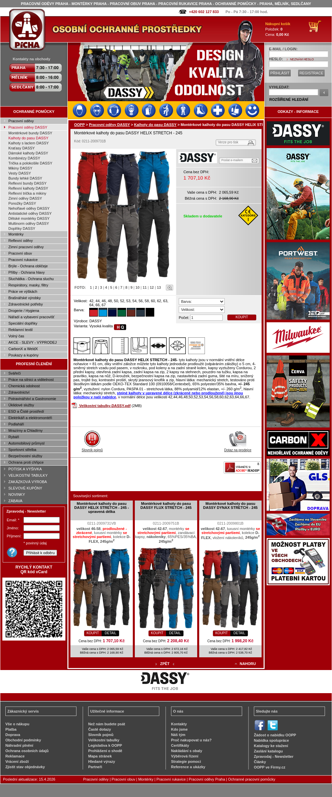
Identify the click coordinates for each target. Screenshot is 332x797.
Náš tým (178, 735)
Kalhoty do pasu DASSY (28, 138)
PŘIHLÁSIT (279, 73)
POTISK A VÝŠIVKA (25, 469)
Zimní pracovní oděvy (26, 247)
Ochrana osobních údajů (27, 751)
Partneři (95, 767)
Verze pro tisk (228, 142)
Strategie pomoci (186, 761)
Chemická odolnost (24, 386)
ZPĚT (164, 664)
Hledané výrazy (101, 761)
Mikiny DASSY (20, 168)
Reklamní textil (20, 330)
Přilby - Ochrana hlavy (26, 272)
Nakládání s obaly (186, 751)
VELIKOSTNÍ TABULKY (28, 475)
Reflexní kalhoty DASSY (28, 188)
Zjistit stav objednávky (25, 767)
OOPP (79, 125)
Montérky (15, 234)
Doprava (12, 735)
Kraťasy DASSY (21, 148)
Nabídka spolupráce (271, 740)
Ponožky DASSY (22, 203)
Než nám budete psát (106, 724)
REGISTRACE (311, 73)
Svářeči (14, 373)
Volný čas (16, 336)
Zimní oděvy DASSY (25, 198)
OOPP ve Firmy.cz (269, 767)
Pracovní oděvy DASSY (27, 127)
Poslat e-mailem (232, 160)
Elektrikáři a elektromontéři (30, 418)
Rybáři (13, 437)
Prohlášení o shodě (105, 751)
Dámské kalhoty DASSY (28, 153)
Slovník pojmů (92, 448)
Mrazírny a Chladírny (25, 430)
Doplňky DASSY (21, 228)
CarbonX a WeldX (23, 349)
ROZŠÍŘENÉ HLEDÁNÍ (288, 99)
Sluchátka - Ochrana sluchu (31, 279)
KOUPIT (241, 317)
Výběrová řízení (184, 756)
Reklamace (15, 756)
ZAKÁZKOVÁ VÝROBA (27, 482)
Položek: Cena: (277, 29)
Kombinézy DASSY (24, 158)
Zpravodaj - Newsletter (273, 756)
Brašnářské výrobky (24, 298)
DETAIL (110, 633)
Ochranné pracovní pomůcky (251, 779)
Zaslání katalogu (268, 751)
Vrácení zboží (17, 761)
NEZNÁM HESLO (302, 59)
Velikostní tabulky (103, 740)
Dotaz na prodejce (237, 448)
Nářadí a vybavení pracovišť (31, 317)
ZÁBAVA (15, 501)
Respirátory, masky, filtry (28, 285)
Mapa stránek (100, 756)
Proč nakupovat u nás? (191, 740)
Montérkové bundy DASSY (30, 133)
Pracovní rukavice (23, 260)
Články (260, 762)
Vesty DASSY (19, 173)
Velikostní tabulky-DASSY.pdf (104, 406)
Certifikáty (180, 745)
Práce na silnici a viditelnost (31, 380)
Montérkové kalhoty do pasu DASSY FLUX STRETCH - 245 (166, 506)
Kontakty (179, 724)
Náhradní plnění (19, 745)
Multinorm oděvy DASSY (28, 223)
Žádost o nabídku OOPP (275, 735)
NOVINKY (16, 494)
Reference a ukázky (188, 767)
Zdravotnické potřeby (25, 304)
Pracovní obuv (20, 253)
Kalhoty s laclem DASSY (28, 143)
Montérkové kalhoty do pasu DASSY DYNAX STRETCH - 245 (230, 506)
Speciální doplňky (22, 323)
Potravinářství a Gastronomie (32, 399)
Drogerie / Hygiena (23, 311)
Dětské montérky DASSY (29, 218)
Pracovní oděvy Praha (207, 779)
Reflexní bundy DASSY (27, 183)
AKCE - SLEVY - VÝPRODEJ (32, 342)
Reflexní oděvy (20, 241)
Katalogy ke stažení (271, 746)
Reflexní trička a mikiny (27, 193)
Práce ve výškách (22, 291)
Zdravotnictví (19, 392)
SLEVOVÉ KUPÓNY (25, 488)
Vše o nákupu (17, 724)
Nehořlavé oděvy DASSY (29, 208)
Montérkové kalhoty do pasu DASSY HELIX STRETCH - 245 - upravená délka (101, 508)
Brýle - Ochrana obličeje (28, 266)
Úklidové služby (21, 405)
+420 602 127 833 (204, 12)
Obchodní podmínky (23, 740)
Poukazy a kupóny (23, 355)
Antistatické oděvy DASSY (30, 213)
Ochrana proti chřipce (26, 462)
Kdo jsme (179, 729)
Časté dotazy (99, 729)
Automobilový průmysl (26, 443)
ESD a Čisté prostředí (26, 411)
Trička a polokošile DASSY (30, 163)
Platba (10, 729)
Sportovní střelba (22, 450)
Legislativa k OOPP (105, 745)
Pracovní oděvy (21, 121)
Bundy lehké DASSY (25, 178)
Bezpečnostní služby (25, 456)
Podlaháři (16, 424)
